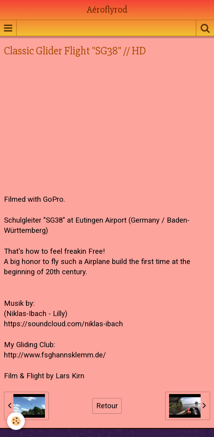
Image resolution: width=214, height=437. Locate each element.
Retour (107, 406)
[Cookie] (16, 421)
